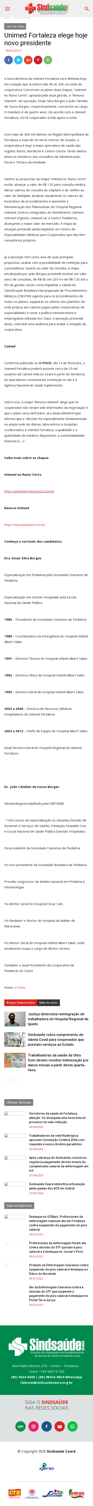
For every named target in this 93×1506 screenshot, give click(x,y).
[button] (87, 7)
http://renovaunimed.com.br (24, 524)
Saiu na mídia (23, 18)
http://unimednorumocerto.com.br (29, 491)
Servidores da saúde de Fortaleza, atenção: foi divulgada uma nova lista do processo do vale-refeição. (57, 1118)
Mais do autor (48, 1002)
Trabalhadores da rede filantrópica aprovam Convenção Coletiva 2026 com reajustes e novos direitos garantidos (57, 1140)
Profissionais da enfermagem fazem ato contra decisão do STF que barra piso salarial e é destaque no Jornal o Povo (57, 1247)
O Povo (19, 987)
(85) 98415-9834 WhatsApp (60, 1377)
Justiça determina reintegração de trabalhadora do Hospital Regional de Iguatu (58, 1019)
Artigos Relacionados (20, 1002)
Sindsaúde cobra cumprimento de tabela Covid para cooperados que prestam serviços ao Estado (56, 1039)
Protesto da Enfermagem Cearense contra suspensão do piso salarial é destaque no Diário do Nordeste (59, 1269)
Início (7, 18)
